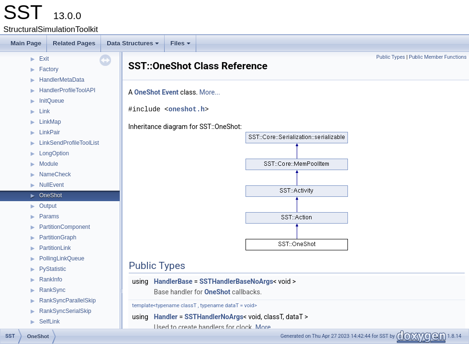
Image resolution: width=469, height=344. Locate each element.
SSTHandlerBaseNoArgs (236, 281)
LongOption (54, 153)
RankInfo (50, 279)
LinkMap (50, 121)
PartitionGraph (57, 237)
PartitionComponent (64, 227)
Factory (48, 69)
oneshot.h (186, 109)
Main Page (26, 43)
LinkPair (49, 132)
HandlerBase (173, 281)
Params (49, 216)
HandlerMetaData (61, 79)
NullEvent (51, 185)
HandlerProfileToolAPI (67, 90)
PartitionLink (55, 248)
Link (44, 111)
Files (181, 46)
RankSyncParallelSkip (67, 300)
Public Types (390, 57)
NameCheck (55, 174)
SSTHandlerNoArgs (214, 317)
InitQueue (51, 100)
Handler (166, 317)
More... (210, 92)
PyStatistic (52, 269)
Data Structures (133, 46)
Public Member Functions (438, 57)
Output (47, 206)
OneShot (50, 195)
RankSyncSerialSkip (65, 311)
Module (48, 164)
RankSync (52, 290)
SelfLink (49, 321)
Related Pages (74, 43)
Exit (44, 58)
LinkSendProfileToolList (69, 143)
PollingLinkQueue (61, 258)
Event (170, 92)
